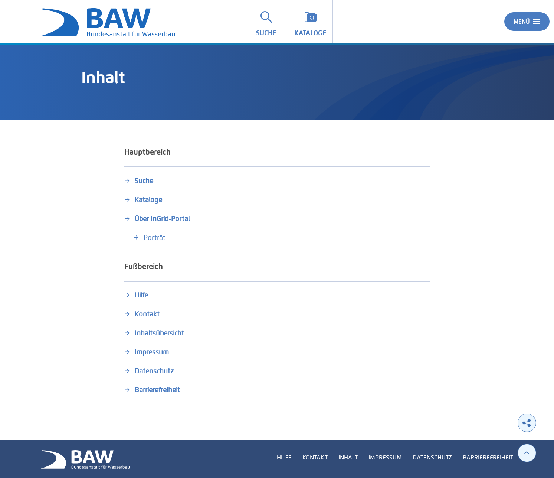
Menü (527, 21)
